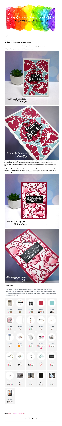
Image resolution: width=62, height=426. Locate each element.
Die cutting (15, 413)
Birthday (10, 413)
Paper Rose (21, 413)
